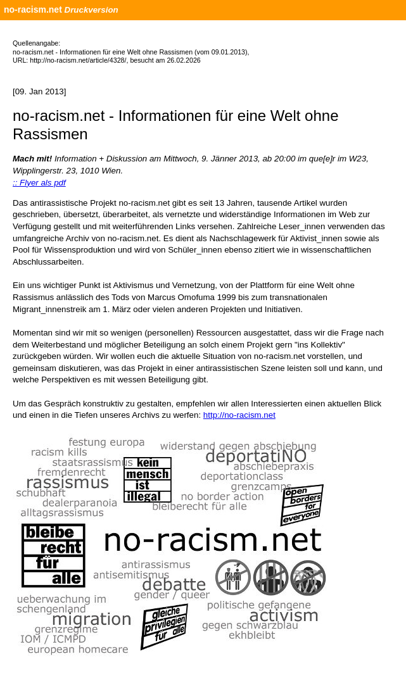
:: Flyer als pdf (39, 182)
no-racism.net (33, 9)
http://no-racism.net (239, 415)
